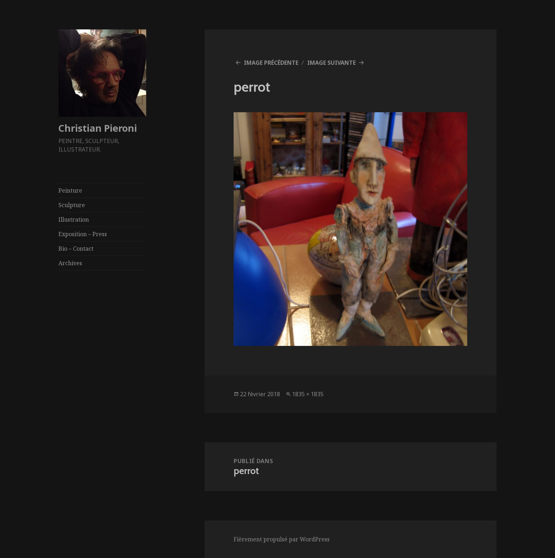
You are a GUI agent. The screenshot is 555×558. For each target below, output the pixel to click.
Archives (70, 263)
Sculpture (71, 205)
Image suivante (331, 63)
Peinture (70, 190)
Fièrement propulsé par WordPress (282, 539)
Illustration (73, 219)
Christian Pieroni (97, 128)
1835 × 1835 (308, 394)
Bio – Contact (75, 248)
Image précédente (271, 63)
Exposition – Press (82, 234)
